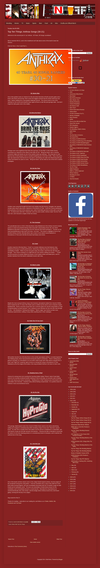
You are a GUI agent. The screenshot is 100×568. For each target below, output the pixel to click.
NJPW (71, 119)
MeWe (51, 501)
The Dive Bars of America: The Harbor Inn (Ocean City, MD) (85, 278)
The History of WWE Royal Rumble (79, 159)
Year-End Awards (74, 178)
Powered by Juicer (74, 60)
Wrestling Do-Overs (75, 175)
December (74, 402)
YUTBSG (72, 176)
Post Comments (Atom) (21, 546)
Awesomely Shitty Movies (76, 94)
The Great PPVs (74, 137)
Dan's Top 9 (73, 107)
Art (51, 23)
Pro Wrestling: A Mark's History (77, 129)
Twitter (47, 501)
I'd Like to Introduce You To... (77, 113)
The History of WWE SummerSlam (79, 161)
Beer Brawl (72, 96)
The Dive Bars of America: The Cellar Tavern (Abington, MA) (85, 338)
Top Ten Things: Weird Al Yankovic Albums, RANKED (85, 326)
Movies (17, 23)
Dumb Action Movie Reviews (77, 109)
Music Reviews (73, 117)
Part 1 (14, 46)
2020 (71, 477)
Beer (40, 23)
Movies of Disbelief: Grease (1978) (80, 453)
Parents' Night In (74, 127)
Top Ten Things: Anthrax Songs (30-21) (81, 420)
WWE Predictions (74, 169)
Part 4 (24, 46)
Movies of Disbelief (74, 115)
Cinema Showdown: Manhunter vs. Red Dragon (84, 301)
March (73, 470)
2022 (71, 398)
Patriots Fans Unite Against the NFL (74, 379)
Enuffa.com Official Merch (68, 23)
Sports (34, 23)
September (74, 409)
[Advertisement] (80, 37)
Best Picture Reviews (75, 98)
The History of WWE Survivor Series (79, 163)
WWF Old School (74, 382)
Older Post (59, 539)
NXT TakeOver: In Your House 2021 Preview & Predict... (80, 434)
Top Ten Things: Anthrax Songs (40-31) (81, 422)
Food (46, 23)
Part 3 (18, 46)
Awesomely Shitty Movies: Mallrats (80, 424)
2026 (71, 389)
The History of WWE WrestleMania (79, 165)
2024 (71, 394)
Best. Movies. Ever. (75, 100)
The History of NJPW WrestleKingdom (79, 143)
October (73, 407)
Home (35, 539)
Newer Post (11, 539)
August (73, 411)
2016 (71, 486)
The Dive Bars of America (76, 135)
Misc (56, 23)
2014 (71, 490)
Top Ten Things (21, 524)
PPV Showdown (74, 125)
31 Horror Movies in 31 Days (77, 90)
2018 (71, 481)
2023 (71, 396)
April (72, 467)
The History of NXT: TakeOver (77, 153)
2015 (71, 488)
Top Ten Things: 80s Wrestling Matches (81, 448)
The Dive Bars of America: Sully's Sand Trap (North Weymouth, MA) (84, 241)
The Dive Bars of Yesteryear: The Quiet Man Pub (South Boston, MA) (85, 265)
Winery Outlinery (74, 173)
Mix (55, 501)
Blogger (60, 559)
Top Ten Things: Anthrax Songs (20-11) (81, 418)
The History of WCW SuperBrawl (78, 155)
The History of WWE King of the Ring (79, 157)
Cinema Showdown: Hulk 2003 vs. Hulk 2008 (84, 228)
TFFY (71, 133)
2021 (71, 400)
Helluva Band (73, 111)
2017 (71, 483)
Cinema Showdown (75, 103)
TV (22, 23)
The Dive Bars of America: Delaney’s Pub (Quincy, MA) (85, 313)
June (72, 416)
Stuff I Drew (73, 131)
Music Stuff (14, 524)
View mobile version (35, 542)
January (73, 474)
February (73, 472)
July (72, 413)
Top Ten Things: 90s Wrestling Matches (81, 451)
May (72, 465)
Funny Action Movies (73, 371)
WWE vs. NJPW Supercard (77, 171)
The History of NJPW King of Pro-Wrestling (81, 141)
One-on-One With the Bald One (78, 121)
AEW (71, 92)
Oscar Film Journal (74, 123)
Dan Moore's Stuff (74, 105)
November (74, 405)
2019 (71, 479)
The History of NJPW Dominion (78, 139)
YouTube (18, 503)
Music (28, 23)
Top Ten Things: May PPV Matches (80, 459)
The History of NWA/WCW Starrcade (79, 151)
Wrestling (9, 23)
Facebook (10, 503)
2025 (71, 391)
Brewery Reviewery (75, 102)
